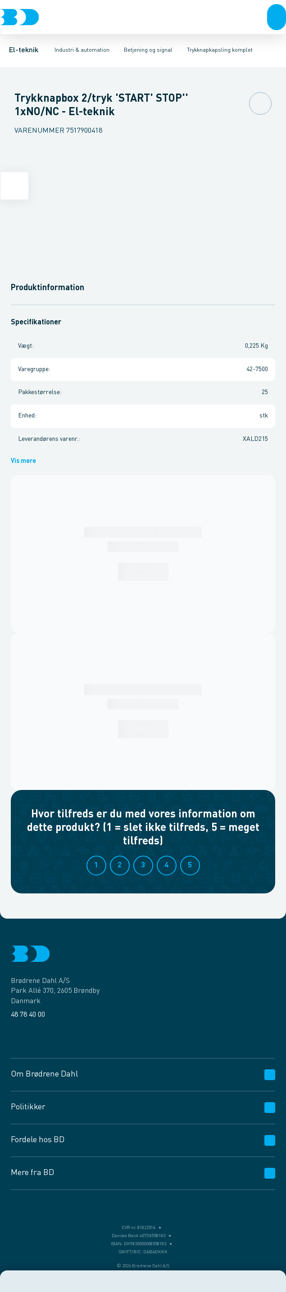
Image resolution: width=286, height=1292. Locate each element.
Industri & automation (81, 50)
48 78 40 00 (28, 1014)
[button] (276, 17)
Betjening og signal (148, 50)
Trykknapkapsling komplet (220, 50)
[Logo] (19, 17)
